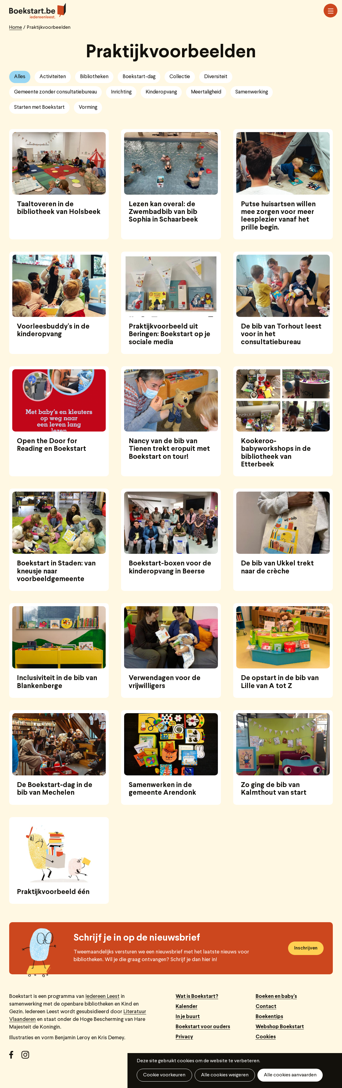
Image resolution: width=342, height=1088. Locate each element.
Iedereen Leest (103, 996)
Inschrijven (305, 948)
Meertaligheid (206, 92)
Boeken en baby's (276, 996)
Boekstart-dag (139, 76)
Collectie (179, 76)
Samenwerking (251, 92)
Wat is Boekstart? (197, 996)
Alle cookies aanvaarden (289, 1075)
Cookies (266, 1037)
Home (15, 27)
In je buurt (188, 1016)
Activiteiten (53, 76)
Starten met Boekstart (39, 107)
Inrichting (121, 92)
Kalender (186, 1006)
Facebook (15, 1057)
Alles (19, 76)
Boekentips (269, 1016)
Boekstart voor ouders (203, 1026)
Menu (330, 11)
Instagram (27, 1057)
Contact (266, 1006)
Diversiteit (215, 76)
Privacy (184, 1037)
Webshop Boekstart (280, 1026)
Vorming (88, 107)
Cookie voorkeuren (164, 1075)
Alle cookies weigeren (224, 1075)
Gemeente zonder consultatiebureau (55, 92)
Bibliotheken (94, 76)
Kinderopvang (161, 92)
